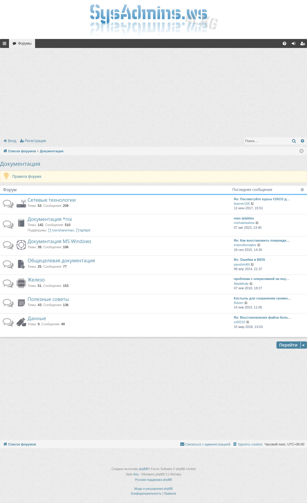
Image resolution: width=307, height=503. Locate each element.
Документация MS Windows (59, 241)
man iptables (244, 218)
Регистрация (35, 141)
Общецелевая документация (61, 260)
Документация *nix (50, 219)
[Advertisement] (153, 91)
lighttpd (83, 230)
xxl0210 (239, 322)
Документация (20, 164)
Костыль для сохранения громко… (262, 298)
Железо (36, 279)
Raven (238, 303)
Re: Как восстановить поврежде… (262, 240)
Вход (12, 141)
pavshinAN (242, 264)
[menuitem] (284, 43)
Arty (136, 474)
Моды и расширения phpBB (153, 488)
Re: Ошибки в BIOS (249, 259)
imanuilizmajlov (245, 245)
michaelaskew (244, 223)
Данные (37, 318)
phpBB (143, 469)
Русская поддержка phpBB (153, 479)
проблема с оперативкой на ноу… (261, 279)
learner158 (242, 203)
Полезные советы (48, 299)
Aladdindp (241, 283)
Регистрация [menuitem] (303, 44)
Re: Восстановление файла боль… (262, 317)
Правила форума (26, 176)
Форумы (24, 43)
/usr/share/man (61, 230)
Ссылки (5, 44)
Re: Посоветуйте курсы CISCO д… (262, 199)
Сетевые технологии (52, 200)
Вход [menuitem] (295, 44)
